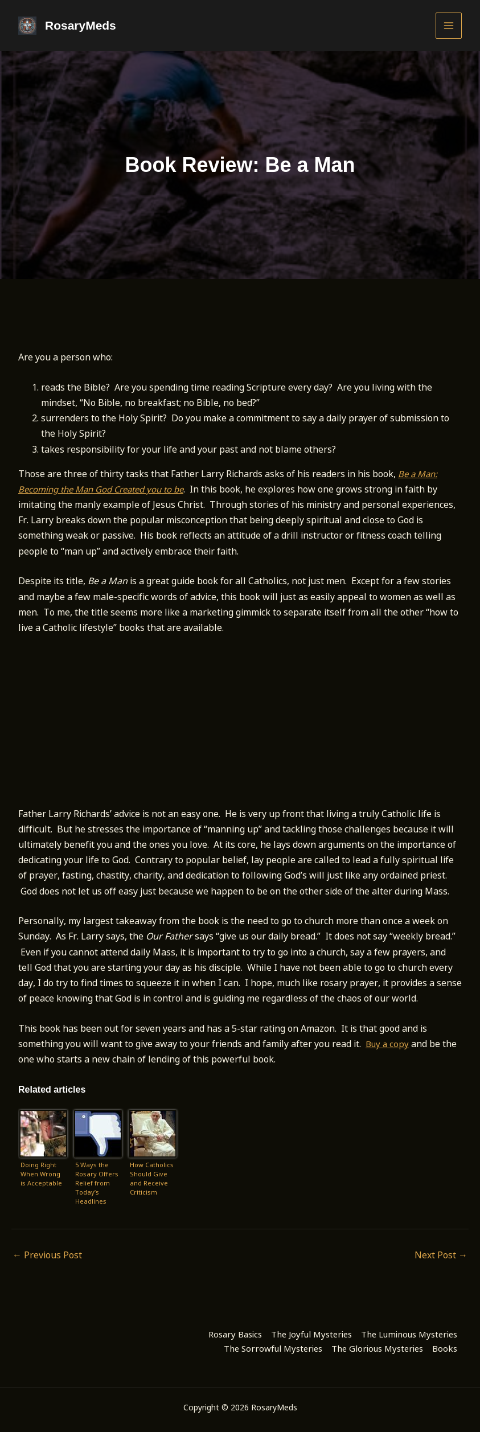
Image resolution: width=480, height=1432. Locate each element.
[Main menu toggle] (449, 26)
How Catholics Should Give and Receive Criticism (152, 1178)
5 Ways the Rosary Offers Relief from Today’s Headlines (96, 1182)
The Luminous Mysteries (409, 1333)
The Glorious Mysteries (377, 1348)
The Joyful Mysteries (311, 1333)
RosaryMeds (79, 25)
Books (444, 1348)
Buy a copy (388, 1043)
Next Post (441, 1254)
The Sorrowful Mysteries (273, 1348)
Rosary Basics (235, 1333)
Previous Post (47, 1254)
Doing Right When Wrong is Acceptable (41, 1173)
